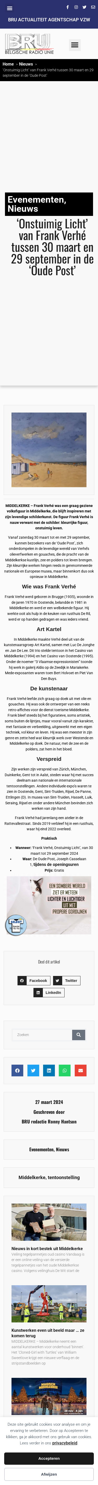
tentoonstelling (64, 1177)
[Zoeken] (78, 1035)
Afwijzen (49, 1474)
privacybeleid (64, 1443)
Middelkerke (32, 1177)
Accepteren (49, 1458)
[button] (9, 8)
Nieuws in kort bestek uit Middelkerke (47, 1248)
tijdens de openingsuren (56, 864)
